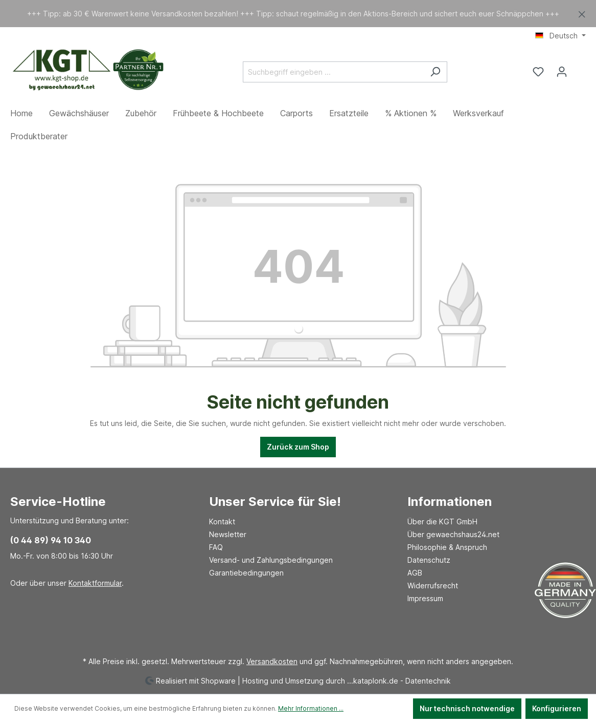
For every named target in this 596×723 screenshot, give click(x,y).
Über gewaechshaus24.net (453, 534)
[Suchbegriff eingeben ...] (333, 71)
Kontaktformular (95, 583)
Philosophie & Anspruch (447, 547)
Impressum (425, 598)
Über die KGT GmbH (442, 521)
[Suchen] (435, 71)
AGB (414, 572)
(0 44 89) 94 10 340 (50, 540)
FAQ (216, 547)
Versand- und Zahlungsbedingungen (271, 560)
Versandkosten (271, 661)
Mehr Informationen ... (310, 708)
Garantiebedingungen (246, 572)
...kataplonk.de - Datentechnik (399, 680)
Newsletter (227, 534)
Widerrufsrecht (432, 585)
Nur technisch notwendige (467, 708)
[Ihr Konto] (562, 71)
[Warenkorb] (580, 68)
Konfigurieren (556, 708)
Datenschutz (428, 560)
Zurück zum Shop (298, 446)
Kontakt (222, 521)
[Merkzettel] (538, 71)
